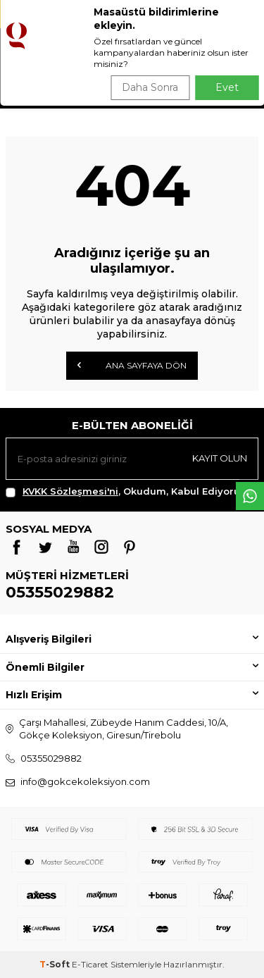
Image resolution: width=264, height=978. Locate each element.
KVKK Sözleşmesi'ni (70, 491)
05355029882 (60, 592)
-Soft (55, 964)
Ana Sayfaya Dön (132, 365)
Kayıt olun (219, 458)
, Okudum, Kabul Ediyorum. (129, 491)
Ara (233, 84)
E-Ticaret (90, 964)
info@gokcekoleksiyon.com (85, 781)
